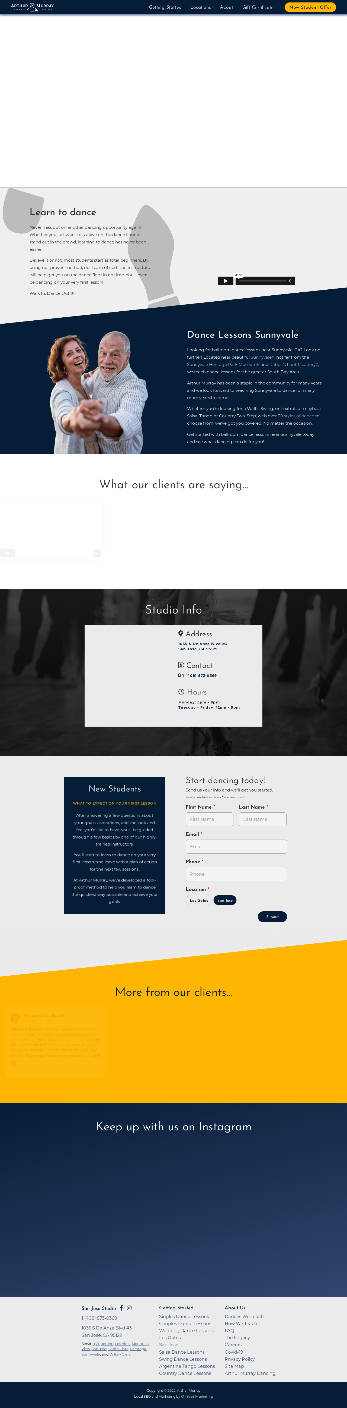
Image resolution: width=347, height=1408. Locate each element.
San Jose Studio (99, 1308)
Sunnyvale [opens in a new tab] (261, 357)
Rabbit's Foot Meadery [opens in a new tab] (292, 364)
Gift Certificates (258, 7)
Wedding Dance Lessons (186, 1330)
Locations (200, 7)
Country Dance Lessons (185, 1373)
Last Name (252, 807)
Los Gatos (199, 901)
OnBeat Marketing (197, 1396)
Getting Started (165, 7)
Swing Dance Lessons (183, 1359)
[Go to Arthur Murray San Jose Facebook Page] (121, 1308)
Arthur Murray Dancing (250, 1373)
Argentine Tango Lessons (187, 1366)
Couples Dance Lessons (185, 1323)
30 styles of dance (296, 415)
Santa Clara (118, 1349)
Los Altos (122, 1343)
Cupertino (104, 1343)
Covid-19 (234, 1352)
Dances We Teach (244, 1316)
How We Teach (241, 1323)
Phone (194, 862)
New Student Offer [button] (311, 7)
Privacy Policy (240, 1359)
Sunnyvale (91, 1354)
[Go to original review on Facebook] (57, 1064)
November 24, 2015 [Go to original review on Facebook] (39, 1020)
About (226, 7)
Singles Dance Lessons (184, 1316)
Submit (272, 917)
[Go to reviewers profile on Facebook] (17, 1018)
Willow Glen (120, 1354)
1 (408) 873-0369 (197, 676)
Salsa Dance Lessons (182, 1352)
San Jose (225, 901)
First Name (199, 807)
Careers (233, 1344)
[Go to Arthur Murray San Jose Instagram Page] (129, 1308)
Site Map (234, 1366)
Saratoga (138, 1349)
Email (193, 834)
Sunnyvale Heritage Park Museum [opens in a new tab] (222, 364)
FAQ (229, 1330)
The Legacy (237, 1337)
